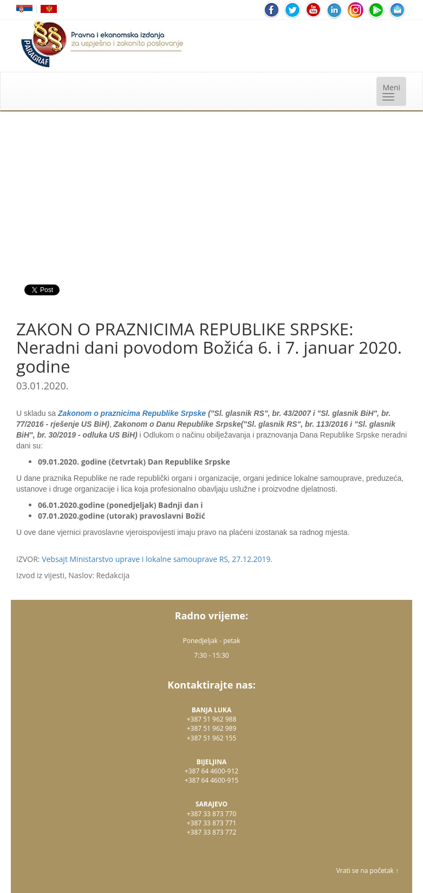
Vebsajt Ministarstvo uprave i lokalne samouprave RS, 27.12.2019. (157, 559)
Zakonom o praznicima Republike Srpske (132, 413)
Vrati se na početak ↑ (367, 870)
